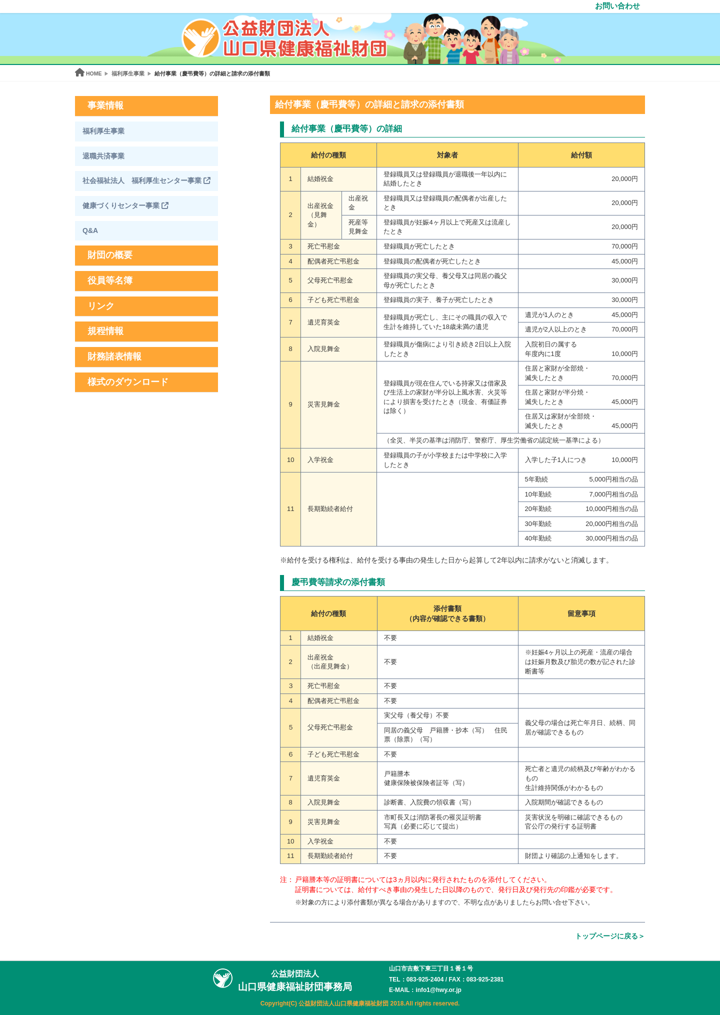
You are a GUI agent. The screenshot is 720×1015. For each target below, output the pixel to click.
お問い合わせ (617, 6)
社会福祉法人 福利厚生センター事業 (146, 180)
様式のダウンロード (128, 382)
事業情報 (106, 105)
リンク (101, 306)
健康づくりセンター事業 (125, 206)
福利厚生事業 (103, 131)
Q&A (90, 230)
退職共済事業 (103, 156)
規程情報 (106, 331)
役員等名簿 (110, 281)
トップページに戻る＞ (610, 936)
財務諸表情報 (115, 357)
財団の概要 (110, 255)
